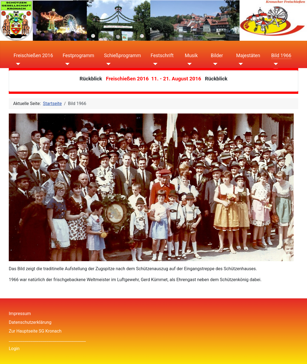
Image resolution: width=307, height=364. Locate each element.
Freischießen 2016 (33, 55)
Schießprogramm (122, 55)
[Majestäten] (239, 63)
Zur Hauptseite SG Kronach (35, 331)
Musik (191, 55)
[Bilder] (214, 63)
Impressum (20, 313)
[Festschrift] (154, 63)
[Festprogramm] (66, 63)
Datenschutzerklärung (30, 322)
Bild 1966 (281, 55)
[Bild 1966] (274, 63)
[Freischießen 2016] (17, 63)
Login (14, 348)
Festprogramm (78, 55)
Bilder (217, 55)
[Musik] (188, 63)
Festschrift (162, 55)
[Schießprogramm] (107, 63)
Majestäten (248, 55)
